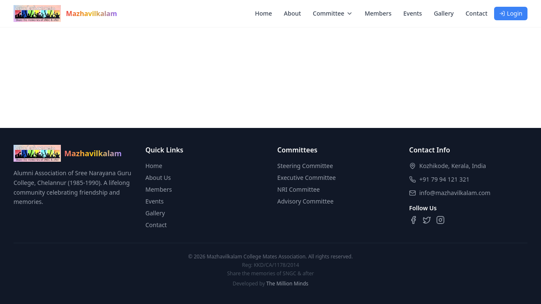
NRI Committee (298, 189)
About (292, 13)
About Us (158, 178)
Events (412, 13)
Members (378, 13)
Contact (476, 13)
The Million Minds (287, 283)
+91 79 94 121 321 (444, 179)
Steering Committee (305, 166)
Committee (333, 13)
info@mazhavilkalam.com (454, 193)
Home (263, 13)
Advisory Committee (305, 201)
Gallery (444, 13)
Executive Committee (306, 178)
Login (510, 13)
